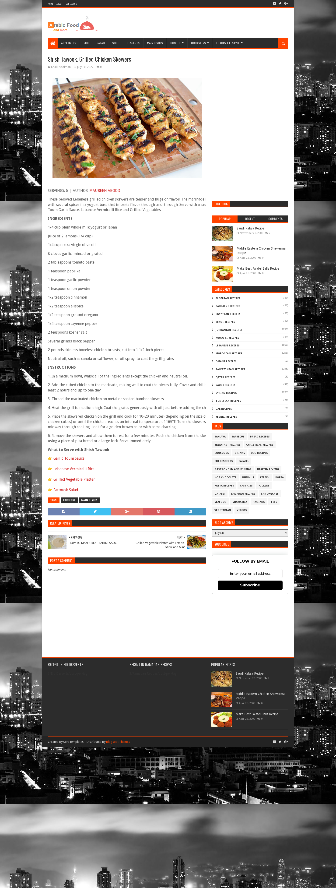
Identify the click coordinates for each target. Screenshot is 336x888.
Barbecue (69, 500)
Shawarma (239, 502)
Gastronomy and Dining (232, 469)
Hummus (248, 477)
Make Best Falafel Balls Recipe (258, 268)
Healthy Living (268, 469)
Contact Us (71, 3)
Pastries (246, 485)
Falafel (244, 461)
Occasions (198, 42)
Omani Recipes (226, 361)
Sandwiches (270, 493)
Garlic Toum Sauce (68, 458)
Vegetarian (222, 510)
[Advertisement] (203, 22)
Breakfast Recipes (227, 444)
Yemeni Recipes (226, 416)
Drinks (240, 453)
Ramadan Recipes (243, 493)
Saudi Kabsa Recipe (250, 228)
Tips (274, 502)
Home (50, 3)
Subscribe (250, 585)
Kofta (279, 477)
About (59, 3)
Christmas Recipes (259, 444)
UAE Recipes (224, 408)
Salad (101, 42)
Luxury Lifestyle (228, 42)
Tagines (259, 502)
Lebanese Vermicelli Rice (73, 469)
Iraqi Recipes (225, 322)
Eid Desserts (223, 461)
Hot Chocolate (225, 477)
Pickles (264, 485)
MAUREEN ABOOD (104, 190)
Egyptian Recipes (228, 314)
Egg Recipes (259, 453)
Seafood (220, 502)
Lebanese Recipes (228, 345)
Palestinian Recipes (230, 369)
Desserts (133, 42)
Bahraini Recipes (228, 306)
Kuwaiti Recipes (227, 337)
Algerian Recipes (228, 298)
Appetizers (68, 42)
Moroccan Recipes (229, 353)
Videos (242, 510)
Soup (115, 42)
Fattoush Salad (65, 490)
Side (86, 42)
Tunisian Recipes (228, 400)
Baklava (220, 436)
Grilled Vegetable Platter (74, 479)
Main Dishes (155, 42)
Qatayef (219, 493)
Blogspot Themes (118, 742)
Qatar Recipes (225, 377)
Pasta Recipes (224, 485)
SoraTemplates (73, 742)
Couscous (221, 453)
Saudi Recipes (225, 385)
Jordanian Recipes (229, 329)
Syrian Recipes (226, 393)
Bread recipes (260, 436)
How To (175, 42)
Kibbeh (265, 477)
